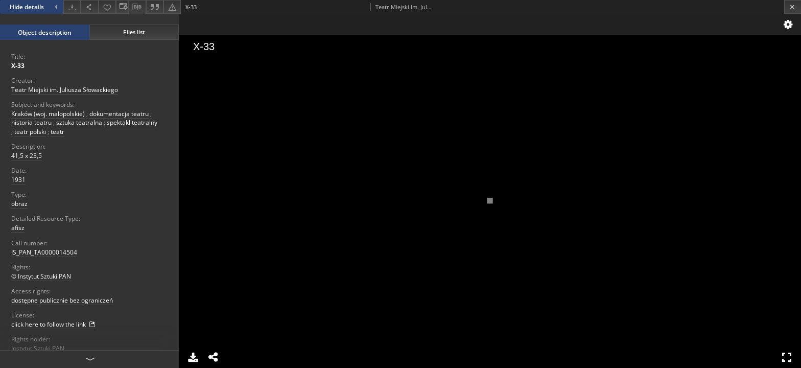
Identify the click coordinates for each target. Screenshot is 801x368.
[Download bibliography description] (137, 7)
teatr (57, 131)
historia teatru (31, 122)
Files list (134, 32)
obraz (19, 203)
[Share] (89, 7)
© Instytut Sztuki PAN (41, 276)
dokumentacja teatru (119, 113)
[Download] (72, 7)
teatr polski (30, 131)
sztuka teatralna (79, 122)
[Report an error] (172, 7)
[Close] (792, 7)
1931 (18, 179)
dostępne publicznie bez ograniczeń (62, 300)
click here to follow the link (53, 324)
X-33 (18, 65)
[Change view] (122, 7)
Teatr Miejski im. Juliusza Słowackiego (64, 89)
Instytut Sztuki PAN (37, 348)
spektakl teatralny (132, 122)
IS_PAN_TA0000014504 (44, 252)
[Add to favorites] (107, 7)
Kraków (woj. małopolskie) (48, 113)
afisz (18, 227)
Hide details (35, 7)
